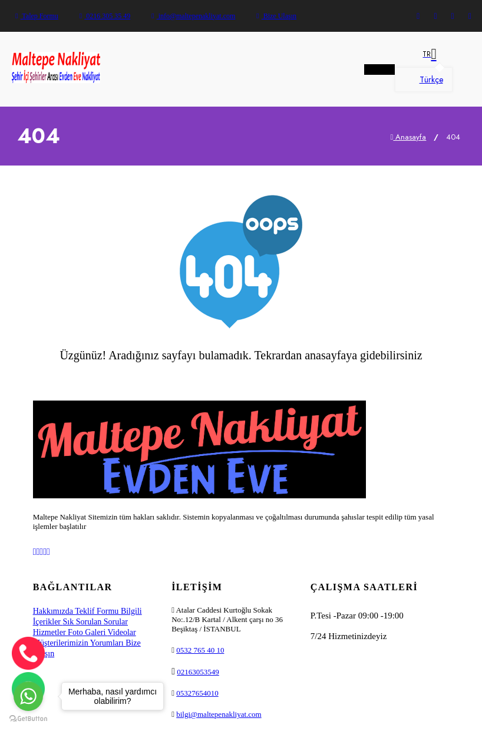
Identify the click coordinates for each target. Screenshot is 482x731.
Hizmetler (50, 632)
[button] (424, 54)
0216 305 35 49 (105, 16)
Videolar (122, 632)
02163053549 (198, 671)
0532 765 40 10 (200, 650)
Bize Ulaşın (276, 16)
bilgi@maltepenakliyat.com (218, 714)
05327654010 (197, 693)
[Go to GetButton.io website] (28, 719)
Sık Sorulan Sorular (95, 621)
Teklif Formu (98, 611)
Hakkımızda (54, 611)
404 (453, 137)
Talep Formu (36, 16)
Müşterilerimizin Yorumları (79, 643)
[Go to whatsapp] (28, 696)
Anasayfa (409, 137)
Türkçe (423, 79)
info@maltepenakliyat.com (193, 16)
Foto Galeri (87, 632)
